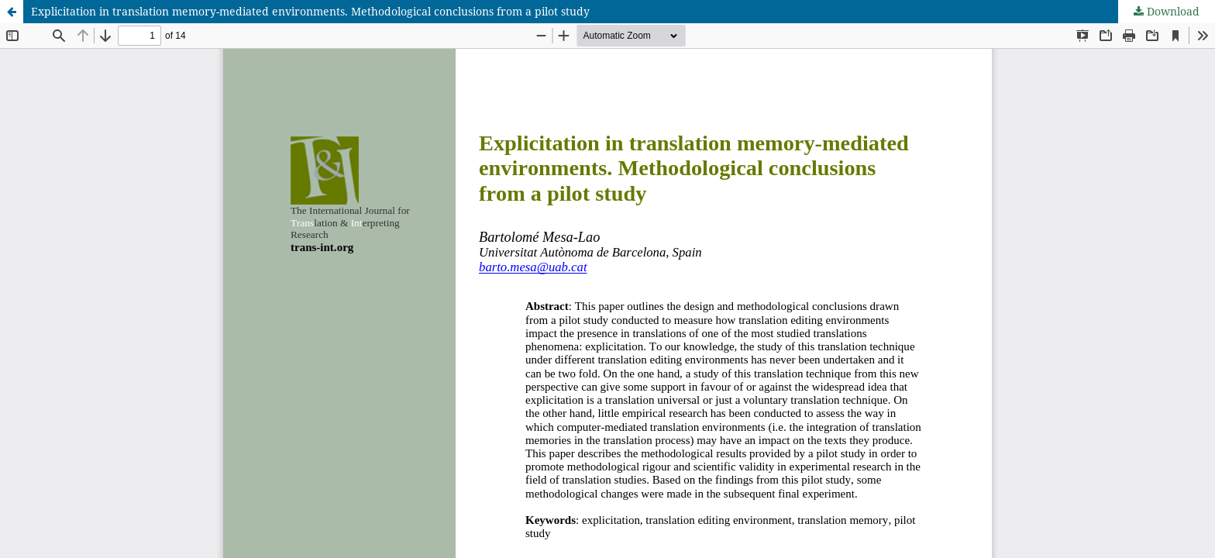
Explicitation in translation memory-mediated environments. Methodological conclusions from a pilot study (310, 11)
